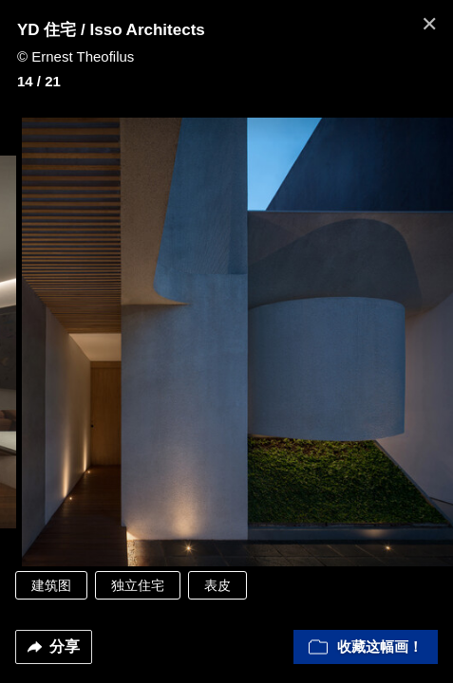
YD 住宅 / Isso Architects (111, 30)
